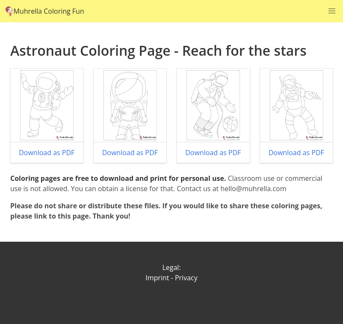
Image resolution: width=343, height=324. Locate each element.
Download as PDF (46, 152)
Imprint (157, 277)
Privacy (186, 277)
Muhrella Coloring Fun (44, 11)
